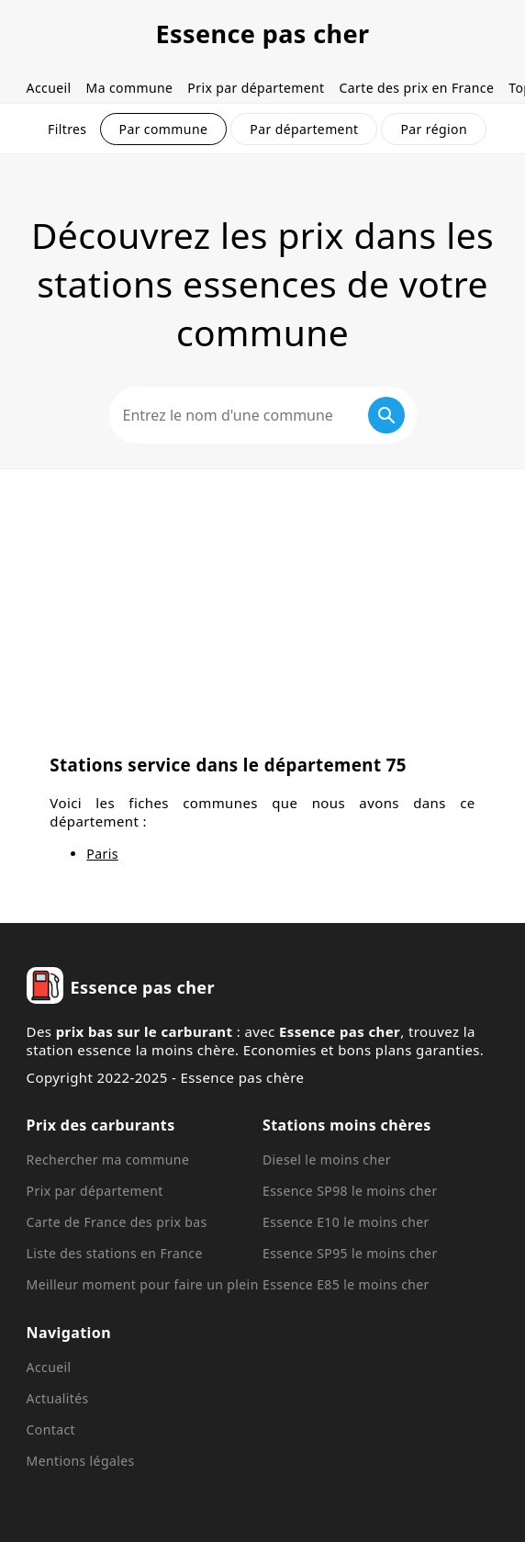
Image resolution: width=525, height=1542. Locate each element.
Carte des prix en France (417, 87)
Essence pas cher (262, 34)
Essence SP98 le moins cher (350, 1190)
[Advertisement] (262, 607)
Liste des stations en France (115, 1253)
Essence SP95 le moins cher (350, 1253)
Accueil (49, 87)
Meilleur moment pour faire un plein (143, 1284)
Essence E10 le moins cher (346, 1222)
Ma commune (129, 87)
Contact (51, 1429)
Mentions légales (81, 1460)
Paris (101, 853)
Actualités (58, 1398)
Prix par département (255, 87)
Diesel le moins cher (326, 1159)
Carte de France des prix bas (117, 1222)
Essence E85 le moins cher (346, 1284)
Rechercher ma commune (108, 1159)
